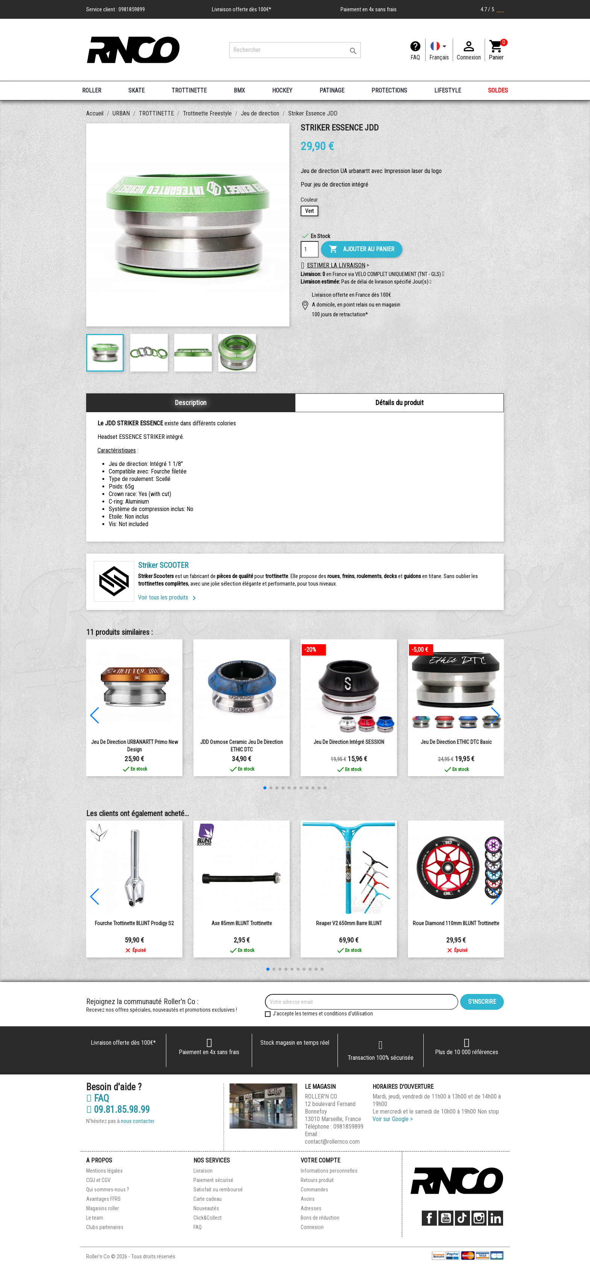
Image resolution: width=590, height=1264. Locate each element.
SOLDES (498, 90)
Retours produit (317, 1180)
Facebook (429, 1218)
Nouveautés (206, 1208)
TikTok (462, 1218)
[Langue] (439, 50)
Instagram (479, 1218)
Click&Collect (207, 1218)
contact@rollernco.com (332, 1141)
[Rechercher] (295, 50)
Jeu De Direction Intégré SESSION (348, 742)
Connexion (312, 1227)
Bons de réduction (320, 1218)
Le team (94, 1218)
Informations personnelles (329, 1171)
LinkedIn (495, 1218)
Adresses (311, 1208)
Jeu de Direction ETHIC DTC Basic (456, 742)
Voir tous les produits (168, 597)
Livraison (203, 1171)
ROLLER (91, 90)
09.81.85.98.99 (118, 1110)
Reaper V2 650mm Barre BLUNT (349, 923)
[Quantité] (310, 249)
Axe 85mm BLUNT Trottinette (241, 923)
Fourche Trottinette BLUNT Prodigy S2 (134, 923)
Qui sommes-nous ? (107, 1190)
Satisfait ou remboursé (218, 1190)
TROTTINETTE (189, 90)
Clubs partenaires (104, 1227)
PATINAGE (331, 90)
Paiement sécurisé (213, 1180)
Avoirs (308, 1199)
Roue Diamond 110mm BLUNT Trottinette (456, 923)
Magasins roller (102, 1208)
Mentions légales (104, 1171)
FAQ (415, 57)
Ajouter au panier (361, 249)
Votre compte (320, 1160)
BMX (239, 90)
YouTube (445, 1218)
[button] (431, 282)
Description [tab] (191, 403)
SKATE (136, 90)
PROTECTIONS (389, 90)
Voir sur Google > (393, 1119)
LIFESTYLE (447, 90)
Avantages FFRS (103, 1199)
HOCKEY (282, 90)
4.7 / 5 (492, 9)
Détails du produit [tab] (400, 403)
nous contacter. (138, 1121)
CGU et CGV (98, 1180)
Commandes (314, 1190)
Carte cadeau (207, 1199)
